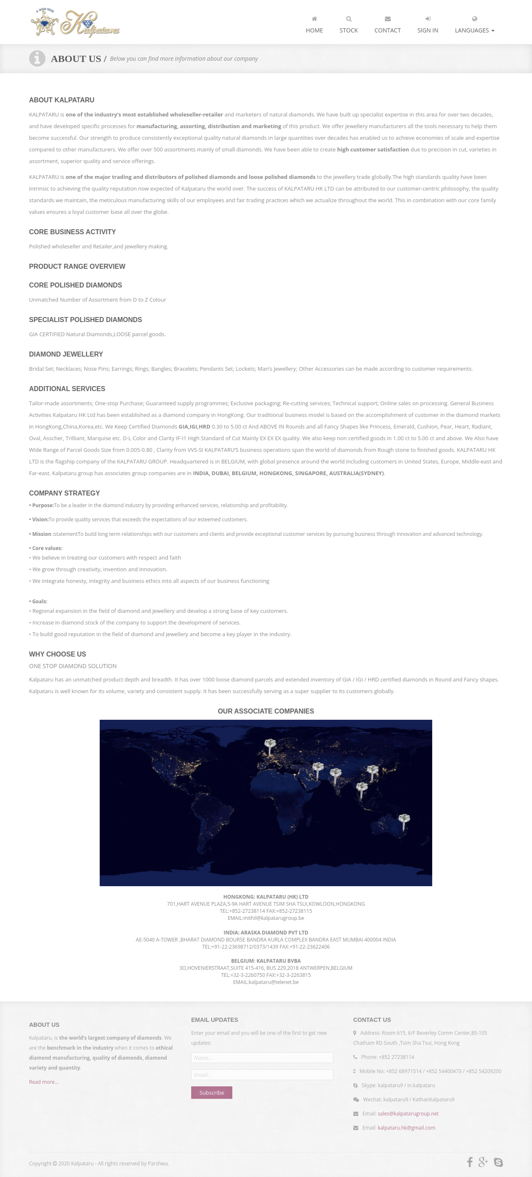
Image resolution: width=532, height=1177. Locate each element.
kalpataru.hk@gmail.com (406, 1125)
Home (314, 23)
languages (475, 23)
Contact (387, 23)
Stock (349, 23)
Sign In (427, 23)
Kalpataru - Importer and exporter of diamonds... (75, 22)
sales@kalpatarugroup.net (408, 1111)
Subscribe (212, 1090)
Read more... (44, 1084)
